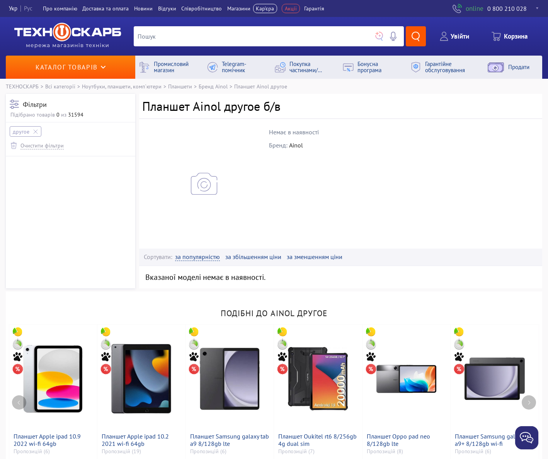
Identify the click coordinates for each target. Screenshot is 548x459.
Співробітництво (201, 8)
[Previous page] (19, 402)
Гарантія (314, 8)
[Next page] (529, 402)
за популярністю (197, 257)
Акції (291, 8)
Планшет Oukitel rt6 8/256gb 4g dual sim (317, 440)
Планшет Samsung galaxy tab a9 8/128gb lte (229, 440)
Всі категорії (60, 86)
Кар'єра (265, 8)
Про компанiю (60, 8)
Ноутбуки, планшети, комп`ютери (122, 86)
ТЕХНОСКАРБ (22, 86)
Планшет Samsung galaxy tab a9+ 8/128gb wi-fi (494, 440)
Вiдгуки (167, 8)
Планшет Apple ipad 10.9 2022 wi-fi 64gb (47, 440)
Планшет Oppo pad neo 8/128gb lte (398, 440)
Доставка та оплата (105, 8)
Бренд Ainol (213, 86)
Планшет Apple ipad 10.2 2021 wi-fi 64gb (135, 440)
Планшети (180, 86)
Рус (28, 8)
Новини (143, 8)
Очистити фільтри (42, 145)
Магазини (238, 8)
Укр (13, 8)
